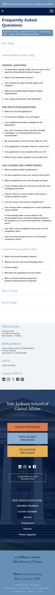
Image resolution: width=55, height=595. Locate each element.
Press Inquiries (27, 534)
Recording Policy (18, 591)
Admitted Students (27, 505)
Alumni (27, 517)
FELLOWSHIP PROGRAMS (27, 451)
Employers (27, 523)
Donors (27, 528)
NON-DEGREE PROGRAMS (27, 438)
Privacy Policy (26, 588)
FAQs (40, 591)
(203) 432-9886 (31, 578)
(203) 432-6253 (8, 365)
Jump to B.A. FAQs (10, 32)
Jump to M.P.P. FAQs (28, 32)
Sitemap (31, 591)
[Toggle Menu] (52, 11)
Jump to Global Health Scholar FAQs (24, 34)
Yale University (34, 585)
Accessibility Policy (41, 588)
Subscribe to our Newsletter (27, 477)
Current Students (27, 511)
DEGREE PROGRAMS (27, 427)
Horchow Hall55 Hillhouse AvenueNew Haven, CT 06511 (12, 333)
